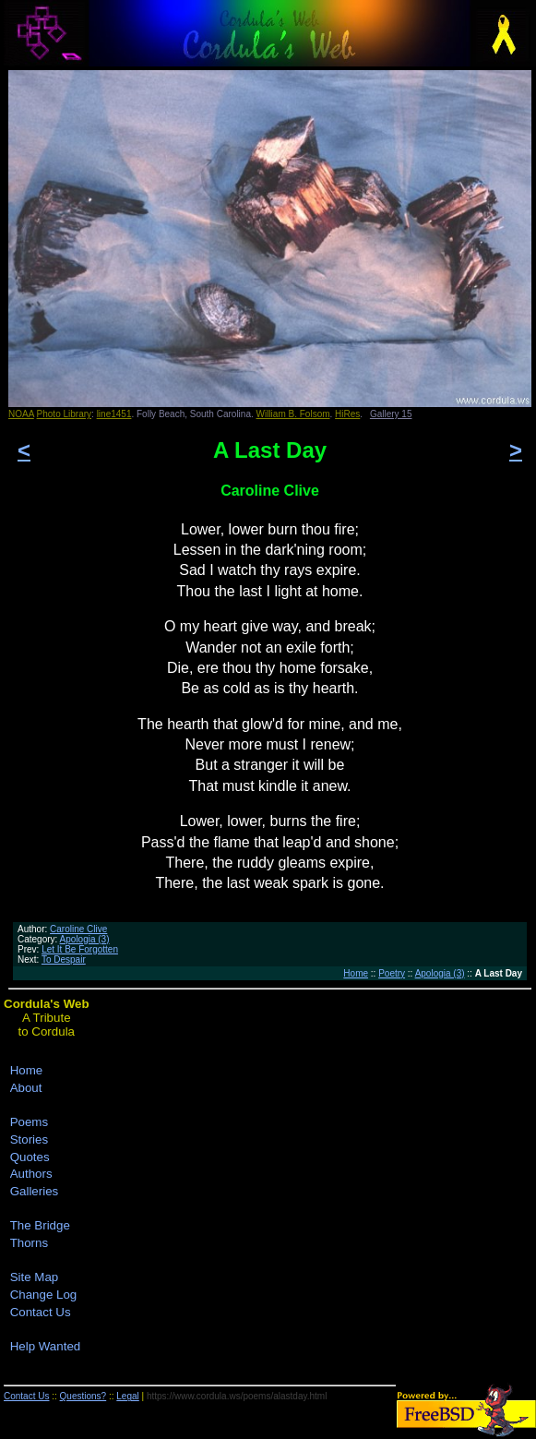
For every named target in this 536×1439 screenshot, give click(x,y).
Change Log (43, 1294)
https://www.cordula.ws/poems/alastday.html (237, 1396)
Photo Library (64, 414)
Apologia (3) (85, 939)
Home (355, 973)
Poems (29, 1122)
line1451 (114, 414)
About (26, 1088)
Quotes (30, 1157)
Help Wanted (45, 1346)
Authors (31, 1174)
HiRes (347, 414)
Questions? (83, 1396)
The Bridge (40, 1225)
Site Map (34, 1277)
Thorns (29, 1243)
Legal (127, 1396)
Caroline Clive (78, 929)
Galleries (34, 1191)
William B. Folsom (293, 414)
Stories (29, 1139)
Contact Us (40, 1312)
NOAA (21, 414)
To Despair (64, 959)
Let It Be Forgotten (80, 949)
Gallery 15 (391, 414)
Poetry (391, 973)
